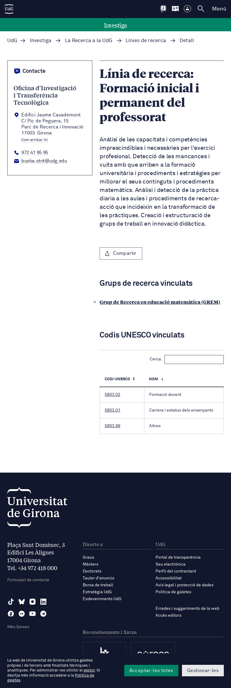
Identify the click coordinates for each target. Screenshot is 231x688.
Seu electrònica (171, 564)
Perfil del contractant (176, 571)
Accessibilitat (169, 578)
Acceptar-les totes (151, 670)
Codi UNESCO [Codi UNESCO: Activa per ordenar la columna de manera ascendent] (117, 379)
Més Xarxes (18, 627)
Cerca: (187, 359)
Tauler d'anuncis (98, 578)
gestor (89, 670)
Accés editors (168, 615)
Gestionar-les (203, 670)
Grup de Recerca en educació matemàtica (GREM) (160, 301)
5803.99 (112, 426)
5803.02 (112, 395)
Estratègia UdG (97, 592)
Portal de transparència (178, 557)
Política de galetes (173, 592)
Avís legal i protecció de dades (185, 585)
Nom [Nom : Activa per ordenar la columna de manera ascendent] (154, 379)
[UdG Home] (9, 9)
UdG (12, 40)
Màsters (90, 564)
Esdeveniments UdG (102, 599)
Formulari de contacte (28, 580)
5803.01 (112, 410)
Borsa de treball (98, 585)
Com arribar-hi (34, 140)
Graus (88, 557)
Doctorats (92, 571)
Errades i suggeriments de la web (187, 608)
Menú (219, 9)
